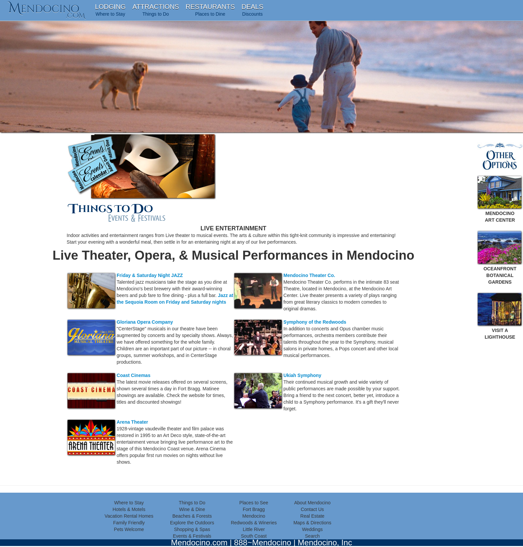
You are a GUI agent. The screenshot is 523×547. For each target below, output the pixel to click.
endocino (46, 8)
